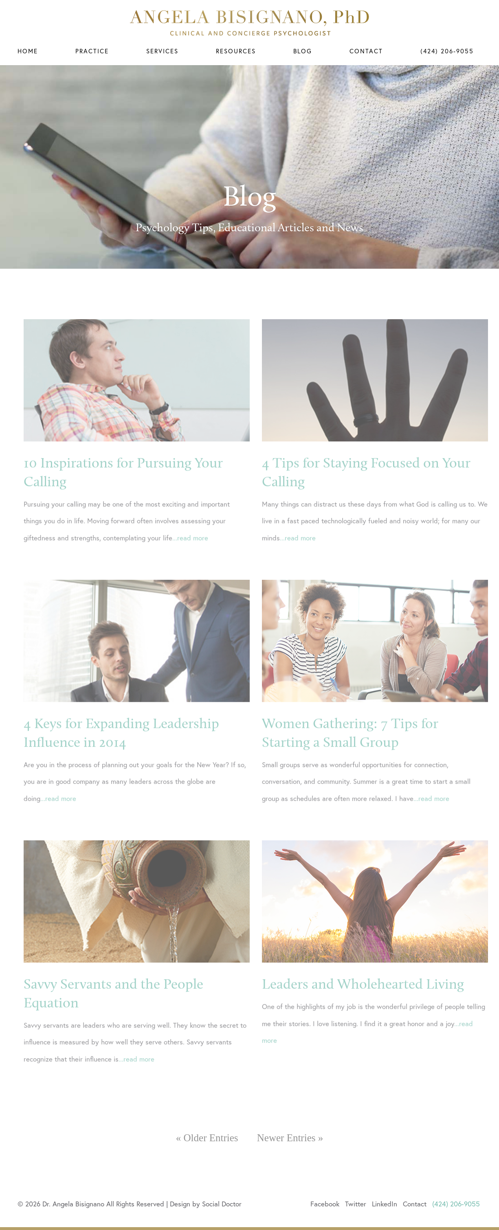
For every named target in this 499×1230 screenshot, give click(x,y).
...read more (190, 554)
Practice (92, 51)
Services (162, 51)
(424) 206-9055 (447, 51)
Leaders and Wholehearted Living (363, 1000)
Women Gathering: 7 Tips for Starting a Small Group (350, 749)
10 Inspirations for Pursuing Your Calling (123, 488)
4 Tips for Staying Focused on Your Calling (366, 488)
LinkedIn (384, 1203)
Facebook (324, 1203)
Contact (366, 51)
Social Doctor (222, 1203)
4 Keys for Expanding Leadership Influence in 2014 (121, 749)
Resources (236, 51)
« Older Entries (207, 1137)
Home (28, 51)
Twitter (355, 1203)
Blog (302, 51)
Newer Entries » (290, 1137)
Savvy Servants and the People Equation (113, 1009)
